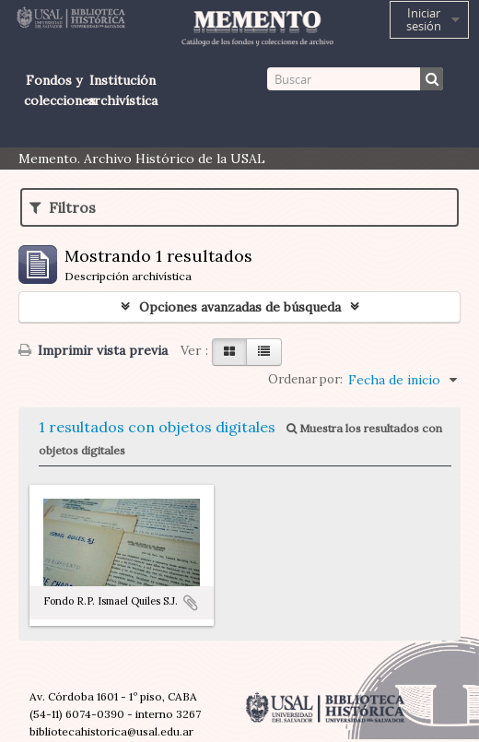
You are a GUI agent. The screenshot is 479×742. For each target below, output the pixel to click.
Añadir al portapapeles (190, 603)
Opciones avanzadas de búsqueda (240, 307)
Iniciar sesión (423, 19)
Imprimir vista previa (93, 350)
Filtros (62, 207)
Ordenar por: (305, 379)
